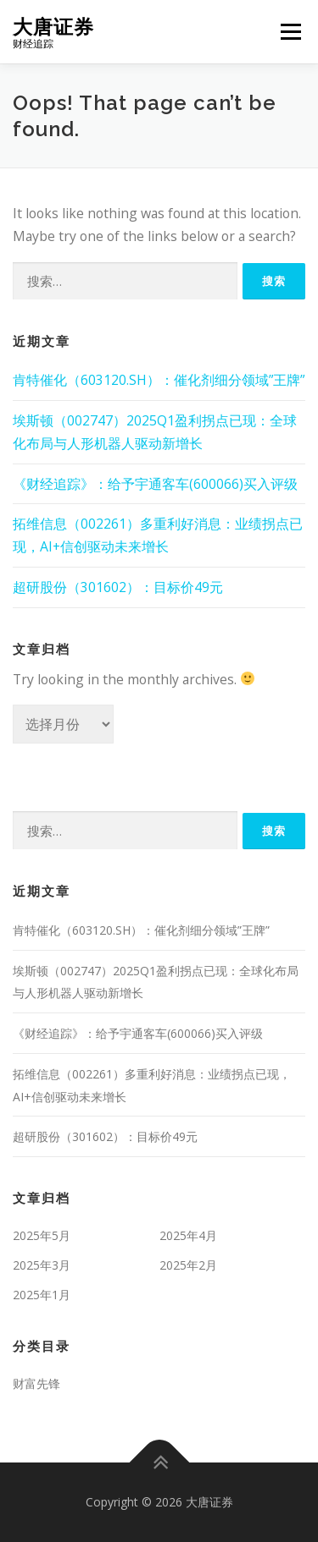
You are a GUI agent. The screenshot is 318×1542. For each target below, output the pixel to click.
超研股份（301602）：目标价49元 (118, 587)
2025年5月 (41, 1235)
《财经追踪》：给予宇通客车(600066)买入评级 (155, 484)
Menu (290, 31)
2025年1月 (41, 1295)
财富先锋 (36, 1383)
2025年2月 (188, 1265)
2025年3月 (41, 1265)
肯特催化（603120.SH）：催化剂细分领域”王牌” (158, 379)
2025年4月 (188, 1235)
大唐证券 (53, 25)
